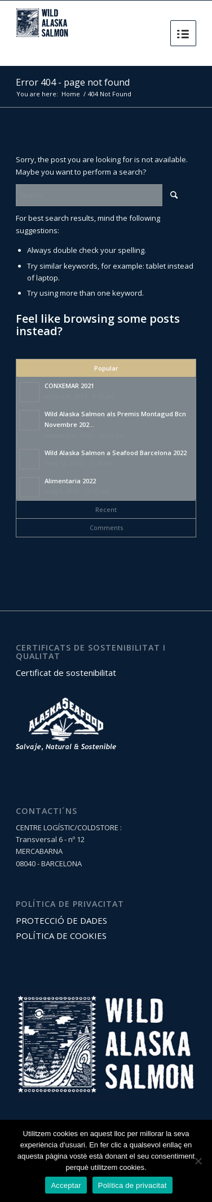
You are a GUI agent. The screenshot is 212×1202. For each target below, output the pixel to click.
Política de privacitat (132, 1185)
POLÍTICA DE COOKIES (61, 935)
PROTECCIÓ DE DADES (61, 920)
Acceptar (66, 1185)
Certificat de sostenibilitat (66, 672)
